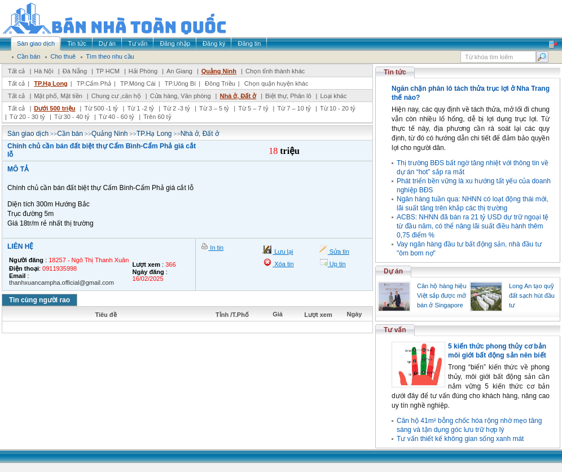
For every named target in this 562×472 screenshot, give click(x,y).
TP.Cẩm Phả (94, 83)
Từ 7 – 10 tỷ (293, 108)
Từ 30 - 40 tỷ (72, 116)
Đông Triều (220, 83)
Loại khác (333, 95)
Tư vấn (395, 330)
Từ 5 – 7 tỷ (253, 108)
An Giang (179, 71)
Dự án (393, 271)
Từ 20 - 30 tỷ (27, 116)
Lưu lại (283, 251)
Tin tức (395, 72)
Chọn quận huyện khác (276, 83)
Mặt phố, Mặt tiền (58, 95)
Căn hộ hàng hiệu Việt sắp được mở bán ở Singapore (442, 295)
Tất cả (16, 71)
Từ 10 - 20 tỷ (337, 108)
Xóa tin (283, 264)
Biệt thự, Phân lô (288, 95)
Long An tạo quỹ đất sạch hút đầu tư (532, 295)
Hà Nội (44, 71)
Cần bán (70, 134)
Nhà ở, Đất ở (237, 95)
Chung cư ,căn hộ (116, 95)
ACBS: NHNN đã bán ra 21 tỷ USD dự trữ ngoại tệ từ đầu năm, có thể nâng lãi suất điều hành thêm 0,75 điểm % (472, 226)
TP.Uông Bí (180, 83)
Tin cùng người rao (39, 300)
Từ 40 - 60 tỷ (116, 116)
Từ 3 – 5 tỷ (214, 108)
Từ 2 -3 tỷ (176, 108)
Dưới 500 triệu (54, 108)
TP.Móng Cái (138, 83)
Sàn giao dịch (28, 134)
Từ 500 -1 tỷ (101, 108)
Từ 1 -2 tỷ (140, 108)
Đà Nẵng (75, 71)
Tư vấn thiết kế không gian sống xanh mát (460, 439)
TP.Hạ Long (51, 83)
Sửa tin (338, 251)
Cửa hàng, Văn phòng (180, 95)
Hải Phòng (143, 71)
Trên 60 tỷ (157, 116)
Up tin (337, 264)
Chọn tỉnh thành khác (275, 71)
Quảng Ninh (218, 71)
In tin (215, 247)
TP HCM (108, 71)
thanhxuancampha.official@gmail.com (61, 282)
